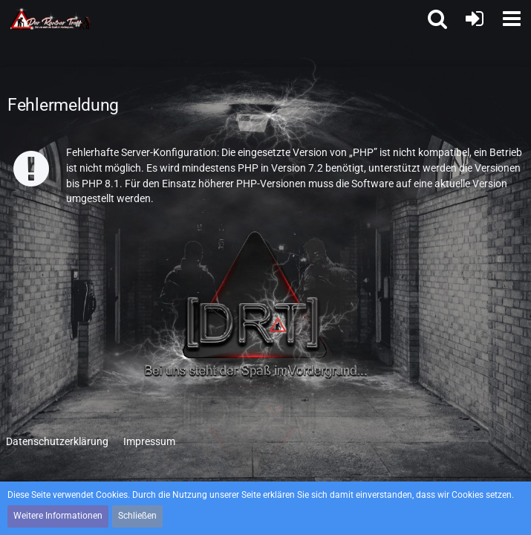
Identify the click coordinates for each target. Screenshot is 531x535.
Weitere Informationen (57, 515)
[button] (512, 18)
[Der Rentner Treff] (50, 18)
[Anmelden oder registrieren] (474, 18)
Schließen (137, 515)
